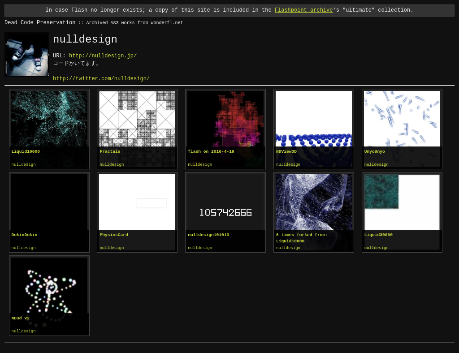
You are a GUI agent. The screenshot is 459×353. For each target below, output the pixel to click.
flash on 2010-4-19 (211, 152)
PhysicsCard (114, 234)
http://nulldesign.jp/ (103, 56)
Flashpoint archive (304, 10)
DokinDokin (25, 234)
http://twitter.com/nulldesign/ (101, 78)
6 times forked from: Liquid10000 (302, 238)
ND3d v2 (21, 317)
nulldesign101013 (208, 234)
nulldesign (24, 165)
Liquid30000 (378, 234)
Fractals (110, 152)
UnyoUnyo (374, 152)
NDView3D (286, 152)
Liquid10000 (26, 152)
